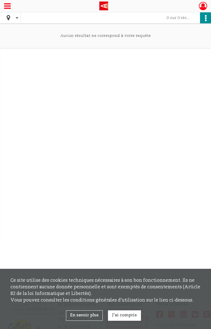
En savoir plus (84, 315)
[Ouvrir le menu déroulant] (7, 6)
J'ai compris (124, 315)
